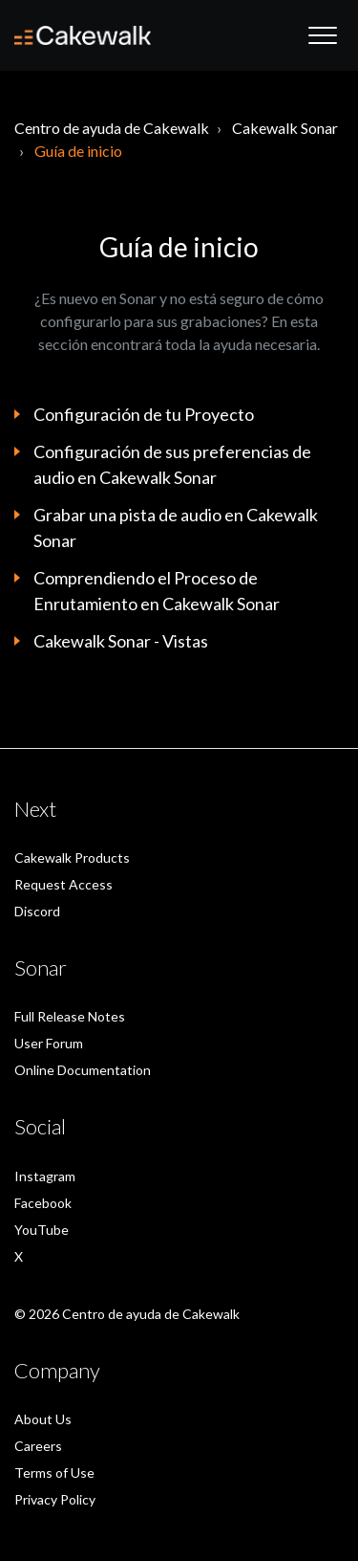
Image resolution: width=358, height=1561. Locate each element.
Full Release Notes (69, 1016)
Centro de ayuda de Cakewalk (111, 128)
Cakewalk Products (72, 857)
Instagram (44, 1176)
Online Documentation (82, 1070)
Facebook (43, 1203)
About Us (43, 1419)
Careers (38, 1446)
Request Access (63, 884)
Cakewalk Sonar (285, 128)
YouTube (41, 1229)
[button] (322, 35)
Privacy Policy (54, 1499)
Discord (37, 911)
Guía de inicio (78, 151)
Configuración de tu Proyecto (143, 414)
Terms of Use (54, 1472)
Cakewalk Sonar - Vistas (120, 640)
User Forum (48, 1043)
